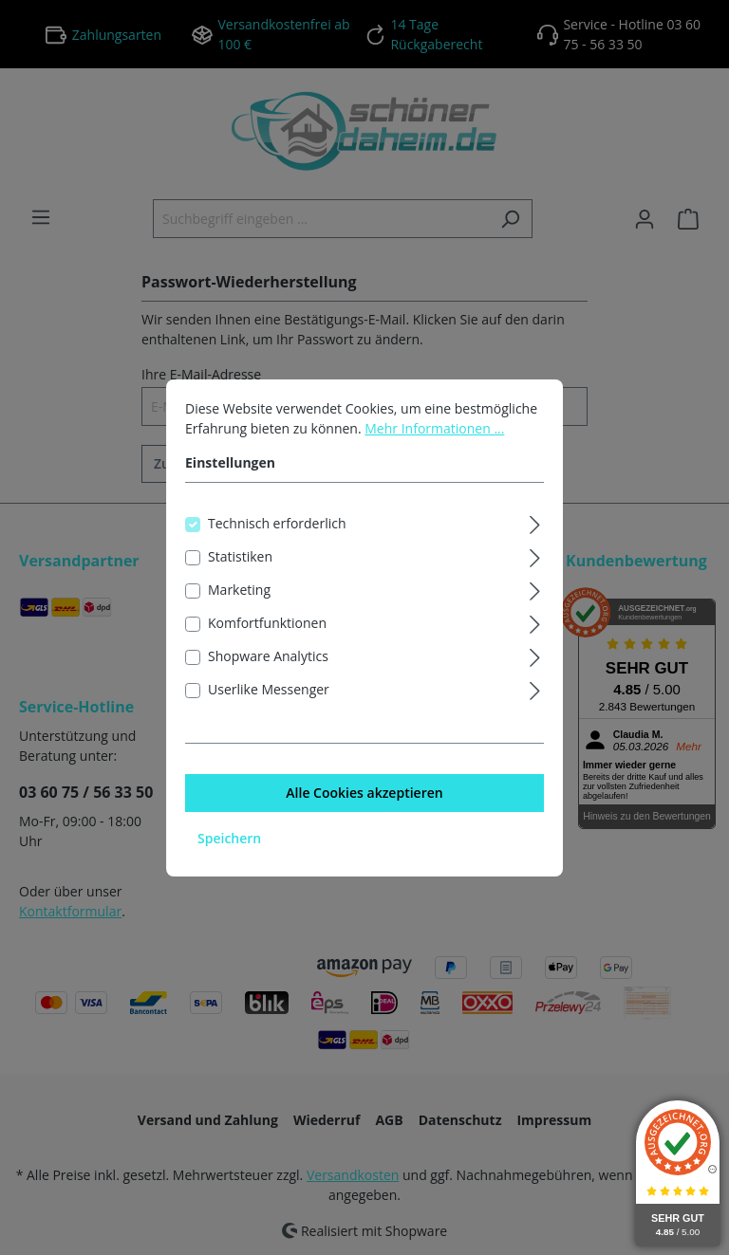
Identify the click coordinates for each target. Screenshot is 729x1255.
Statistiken (240, 556)
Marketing (239, 590)
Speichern (229, 838)
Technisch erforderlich (277, 523)
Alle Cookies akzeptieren (364, 793)
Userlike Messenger (268, 689)
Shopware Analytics (268, 656)
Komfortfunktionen (267, 623)
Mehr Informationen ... (434, 428)
